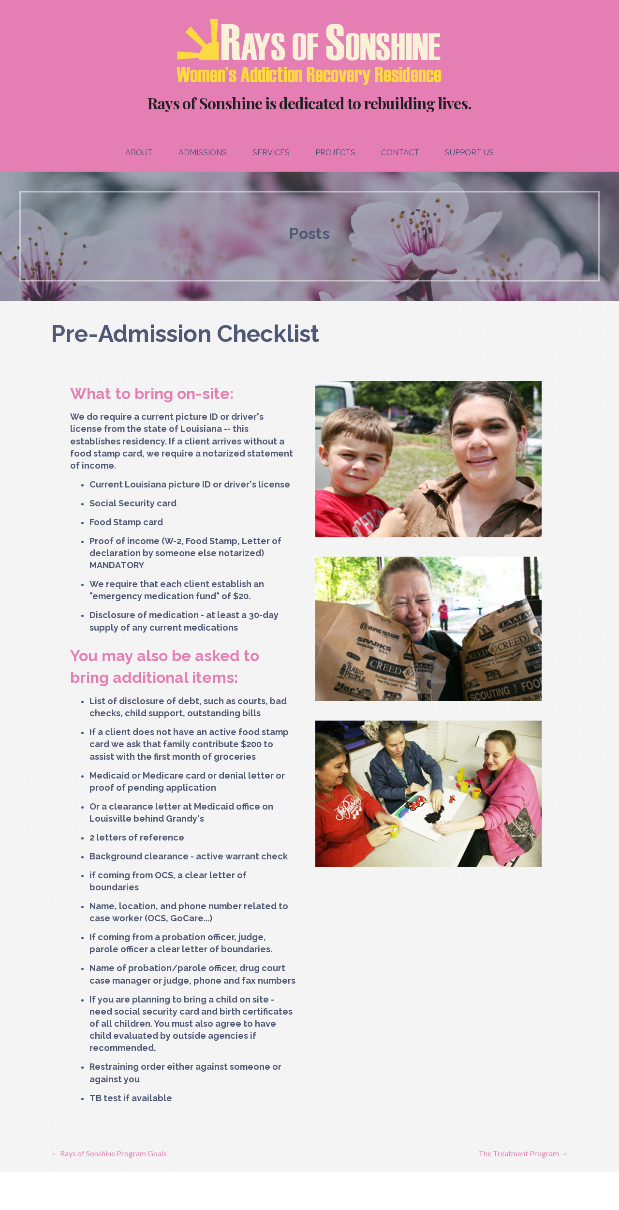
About (139, 152)
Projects (335, 152)
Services (271, 152)
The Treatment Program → (523, 1153)
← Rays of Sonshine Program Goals (109, 1153)
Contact (400, 152)
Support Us (469, 152)
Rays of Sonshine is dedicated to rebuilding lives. (309, 102)
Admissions (202, 152)
